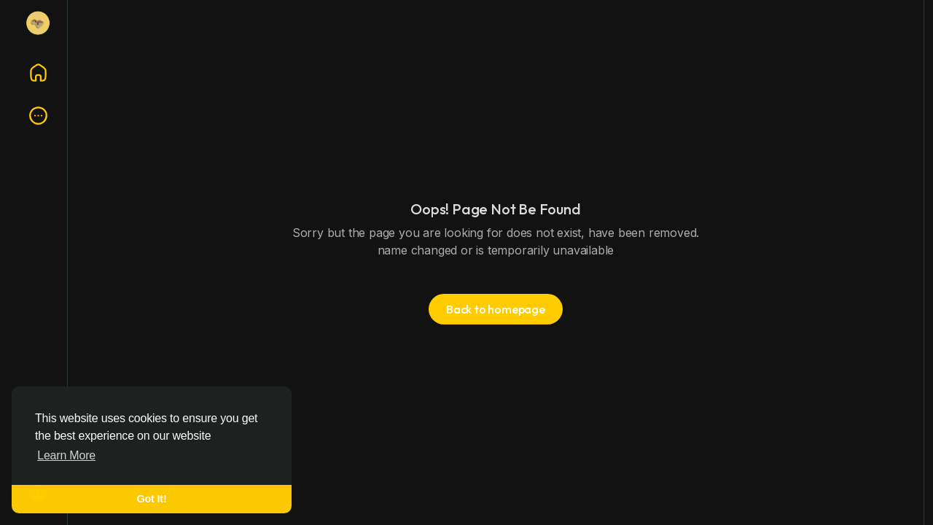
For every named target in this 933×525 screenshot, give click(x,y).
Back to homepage (495, 309)
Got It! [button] (152, 499)
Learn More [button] (66, 455)
